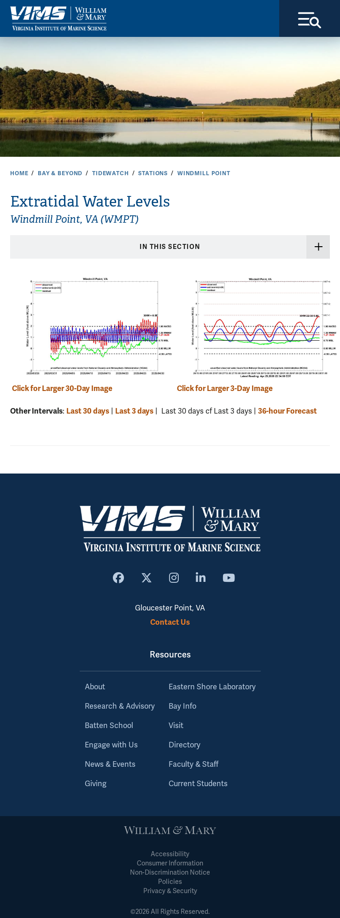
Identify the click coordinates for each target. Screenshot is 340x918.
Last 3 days (134, 411)
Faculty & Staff (193, 764)
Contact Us (170, 622)
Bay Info (182, 706)
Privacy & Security (170, 891)
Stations (153, 173)
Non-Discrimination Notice (170, 873)
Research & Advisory (120, 706)
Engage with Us (111, 745)
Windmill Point (203, 173)
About (95, 687)
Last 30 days (87, 411)
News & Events (110, 764)
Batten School (109, 725)
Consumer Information (170, 863)
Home (19, 173)
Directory (184, 745)
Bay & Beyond (60, 173)
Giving (95, 783)
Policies (170, 882)
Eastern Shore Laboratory (212, 687)
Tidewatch (110, 173)
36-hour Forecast (287, 411)
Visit (176, 725)
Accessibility (170, 854)
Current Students (198, 783)
